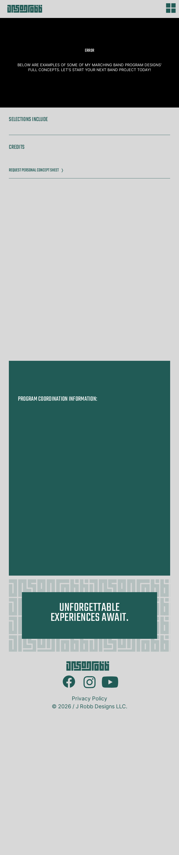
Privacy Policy (89, 834)
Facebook (69, 811)
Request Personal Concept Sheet (36, 170)
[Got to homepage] (47, 8)
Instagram (89, 811)
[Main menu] (171, 8)
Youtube (110, 811)
